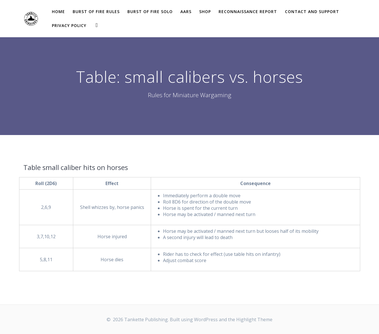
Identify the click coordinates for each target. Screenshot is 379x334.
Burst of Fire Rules (96, 11)
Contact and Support (312, 11)
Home (58, 11)
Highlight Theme (254, 319)
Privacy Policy (69, 25)
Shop (205, 11)
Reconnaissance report (248, 11)
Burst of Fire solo (150, 11)
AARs (185, 11)
